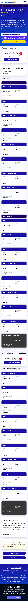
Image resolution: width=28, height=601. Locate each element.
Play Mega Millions (14, 42)
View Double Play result (11, 59)
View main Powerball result (12, 362)
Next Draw (14, 558)
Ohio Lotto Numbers (14, 597)
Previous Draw (14, 553)
